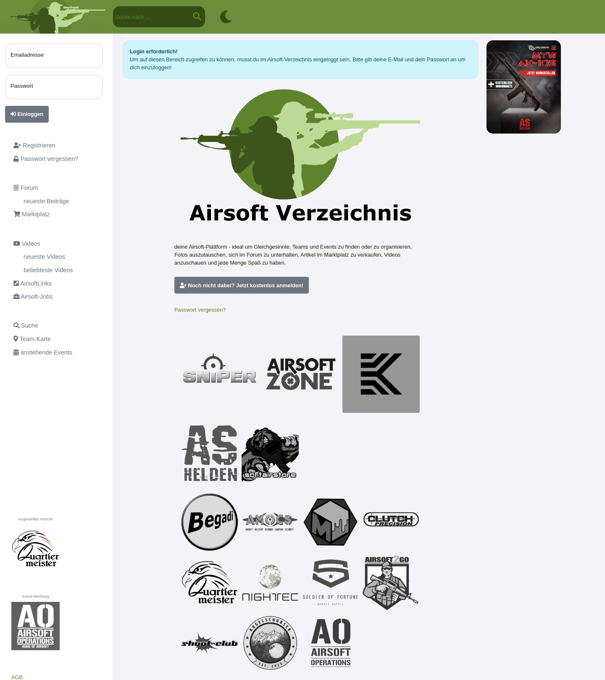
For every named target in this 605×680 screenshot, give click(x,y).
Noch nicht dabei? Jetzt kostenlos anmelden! (241, 285)
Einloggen (27, 114)
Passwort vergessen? (200, 310)
